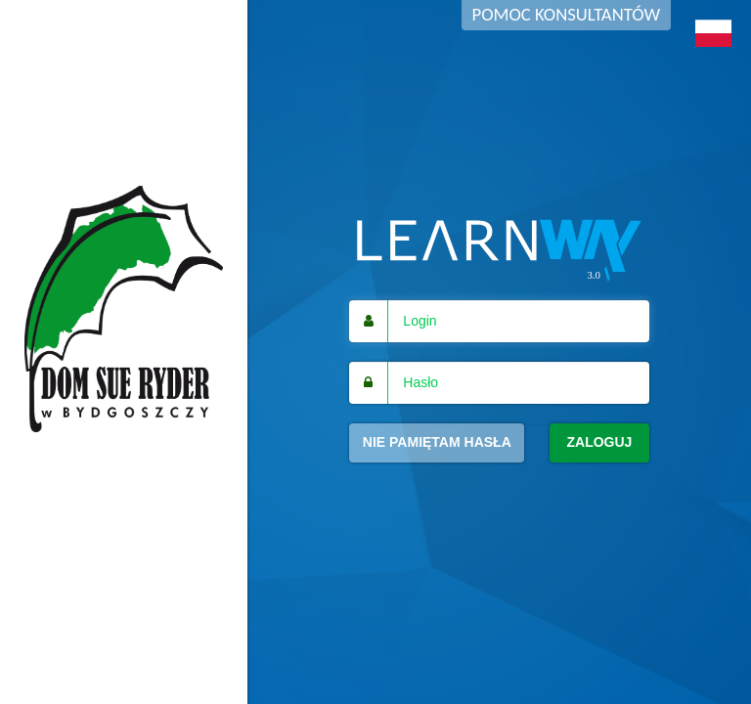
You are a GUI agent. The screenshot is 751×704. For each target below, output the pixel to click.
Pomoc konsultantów (566, 14)
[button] (713, 33)
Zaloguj (599, 442)
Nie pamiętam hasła (437, 442)
